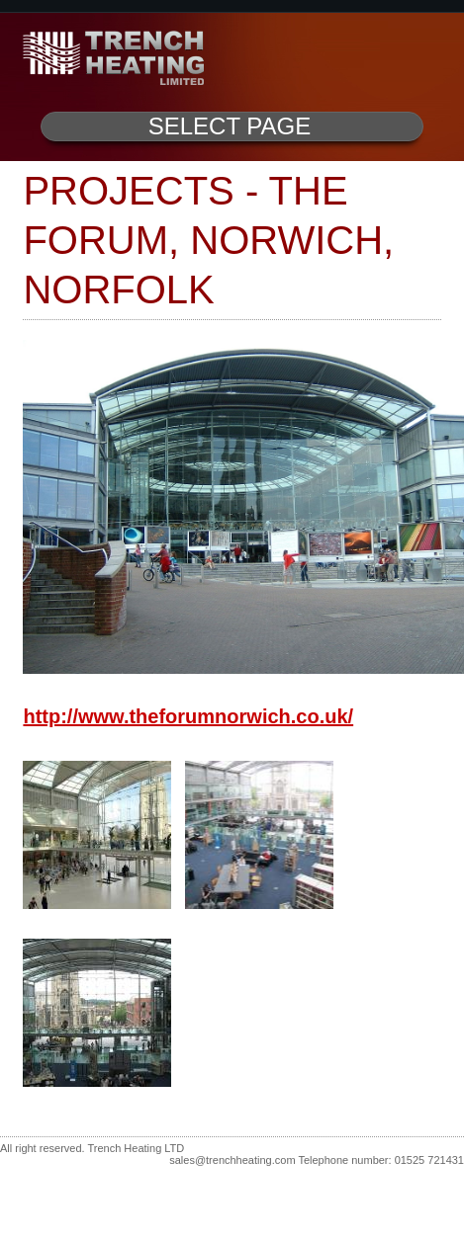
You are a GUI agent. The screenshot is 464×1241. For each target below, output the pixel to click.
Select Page (230, 126)
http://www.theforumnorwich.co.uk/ (188, 716)
